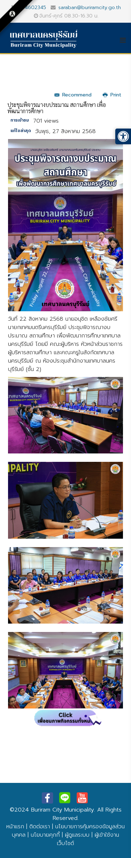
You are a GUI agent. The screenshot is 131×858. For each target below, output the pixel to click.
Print (112, 95)
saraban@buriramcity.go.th (89, 7)
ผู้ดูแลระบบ (77, 835)
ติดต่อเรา (39, 826)
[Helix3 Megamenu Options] (125, 40)
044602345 (32, 7)
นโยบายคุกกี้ (45, 835)
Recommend (73, 95)
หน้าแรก (15, 826)
